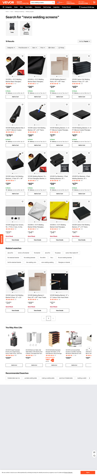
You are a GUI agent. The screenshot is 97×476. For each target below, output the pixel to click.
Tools (11, 11)
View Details (15, 240)
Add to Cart (15, 96)
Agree (87, 472)
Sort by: (81, 41)
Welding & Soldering (19, 11)
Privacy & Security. (68, 472)
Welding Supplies (30, 11)
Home (7, 11)
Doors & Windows (26, 33)
